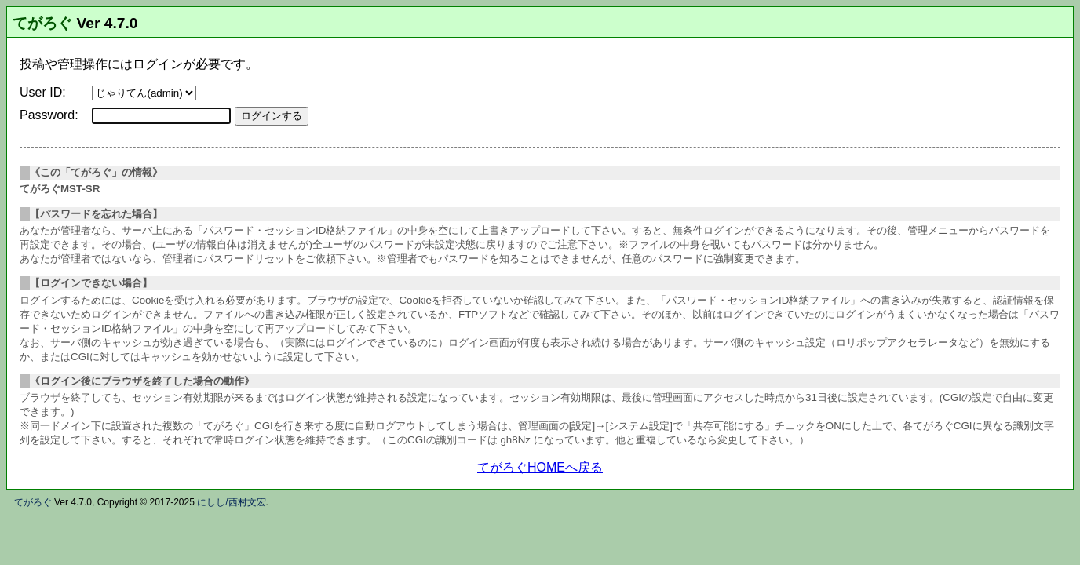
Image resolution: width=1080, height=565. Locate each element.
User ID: (43, 92)
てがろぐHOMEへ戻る (540, 467)
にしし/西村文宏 (231, 502)
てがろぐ (42, 23)
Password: (49, 115)
